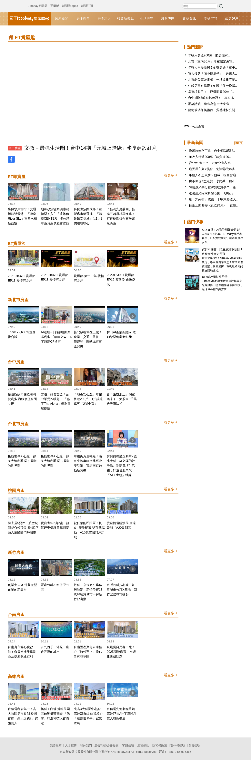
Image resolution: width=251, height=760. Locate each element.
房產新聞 (61, 18)
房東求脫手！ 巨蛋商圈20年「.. (211, 91)
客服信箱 (128, 745)
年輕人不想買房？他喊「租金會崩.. (213, 175)
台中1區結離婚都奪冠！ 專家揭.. (212, 98)
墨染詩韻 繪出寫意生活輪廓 (208, 104)
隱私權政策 (159, 745)
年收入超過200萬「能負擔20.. (209, 55)
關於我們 (86, 745)
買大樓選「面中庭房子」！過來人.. (212, 73)
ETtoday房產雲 (29, 18)
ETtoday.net (122, 751)
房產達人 (104, 18)
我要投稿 (56, 745)
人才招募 (71, 745)
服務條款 (143, 745)
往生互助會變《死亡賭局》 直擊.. (213, 205)
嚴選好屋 (231, 18)
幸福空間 (210, 18)
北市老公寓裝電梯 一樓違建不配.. (212, 79)
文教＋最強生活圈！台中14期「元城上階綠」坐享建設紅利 (90, 148)
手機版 (54, 2)
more (238, 142)
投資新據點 (125, 18)
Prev (13, 193)
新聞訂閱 (87, 2)
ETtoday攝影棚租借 (214, 276)
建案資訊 (189, 18)
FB (11, 159)
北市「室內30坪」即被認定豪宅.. (211, 61)
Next (132, 193)
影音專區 (168, 18)
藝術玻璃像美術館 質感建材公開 (211, 110)
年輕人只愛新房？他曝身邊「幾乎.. (212, 67)
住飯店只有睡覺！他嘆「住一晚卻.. (212, 85)
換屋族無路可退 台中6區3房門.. (212, 150)
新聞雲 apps (70, 2)
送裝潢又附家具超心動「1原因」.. (212, 193)
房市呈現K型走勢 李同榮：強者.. (213, 181)
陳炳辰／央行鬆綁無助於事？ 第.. (213, 187)
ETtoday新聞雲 (37, 2)
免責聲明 (194, 745)
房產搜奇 (83, 18)
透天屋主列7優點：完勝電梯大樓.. (212, 169)
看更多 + (170, 175)
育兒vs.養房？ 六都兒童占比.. (210, 163)
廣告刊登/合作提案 (106, 745)
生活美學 (146, 18)
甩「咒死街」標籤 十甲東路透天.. (213, 199)
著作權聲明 (177, 745)
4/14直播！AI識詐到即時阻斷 (221, 229)
